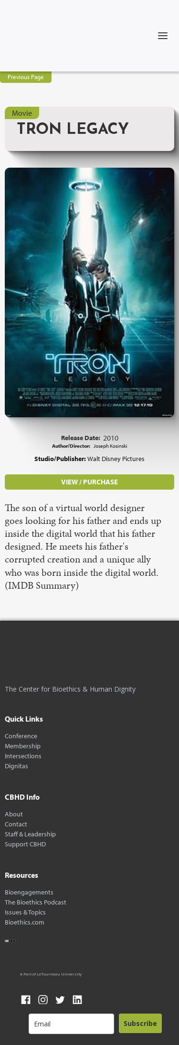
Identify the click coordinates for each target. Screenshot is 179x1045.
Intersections (23, 756)
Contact (16, 824)
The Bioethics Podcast (35, 902)
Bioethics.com (24, 922)
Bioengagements (29, 892)
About (14, 814)
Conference (21, 736)
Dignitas (16, 766)
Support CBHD (25, 844)
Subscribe (140, 1023)
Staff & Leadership (30, 834)
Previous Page (26, 76)
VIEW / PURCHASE (89, 481)
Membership (23, 746)
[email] (71, 1024)
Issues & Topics (25, 912)
